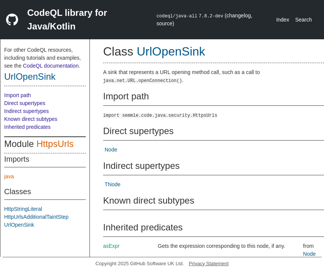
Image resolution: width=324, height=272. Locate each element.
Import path (17, 95)
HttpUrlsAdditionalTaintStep (36, 217)
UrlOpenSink (30, 76)
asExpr (111, 246)
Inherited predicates (27, 127)
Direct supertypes (24, 103)
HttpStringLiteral (23, 209)
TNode (112, 184)
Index (282, 20)
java (9, 176)
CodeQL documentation (51, 66)
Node (111, 150)
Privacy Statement (209, 263)
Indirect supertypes (26, 111)
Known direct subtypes (30, 119)
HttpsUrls (55, 144)
